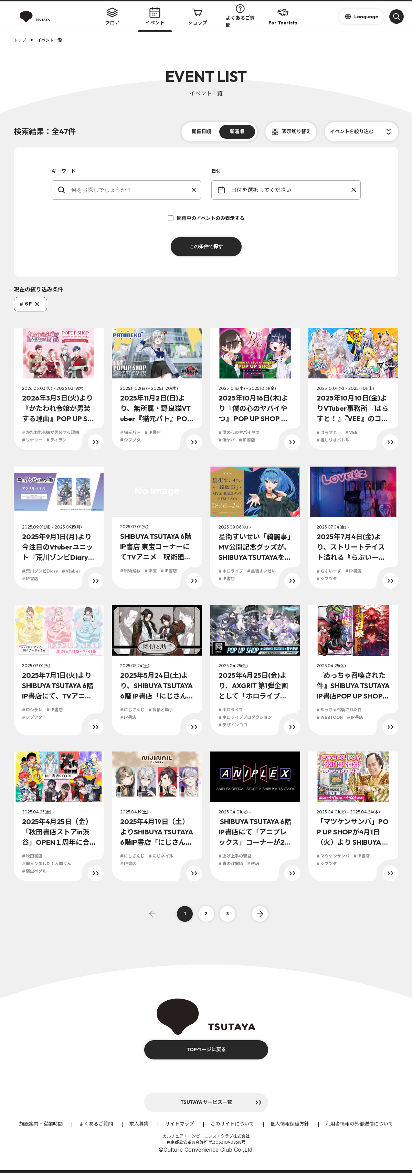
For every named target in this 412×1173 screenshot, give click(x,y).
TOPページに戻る (206, 1049)
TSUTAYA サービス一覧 (206, 1102)
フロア (112, 16)
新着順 (237, 131)
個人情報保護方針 (290, 1124)
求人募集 (139, 1124)
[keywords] (130, 189)
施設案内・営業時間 (41, 1124)
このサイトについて (232, 1124)
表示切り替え (296, 131)
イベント (155, 16)
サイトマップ (179, 1124)
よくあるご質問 (240, 16)
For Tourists (282, 16)
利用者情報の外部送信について (359, 1124)
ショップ (197, 16)
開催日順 (201, 131)
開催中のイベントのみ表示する (206, 218)
